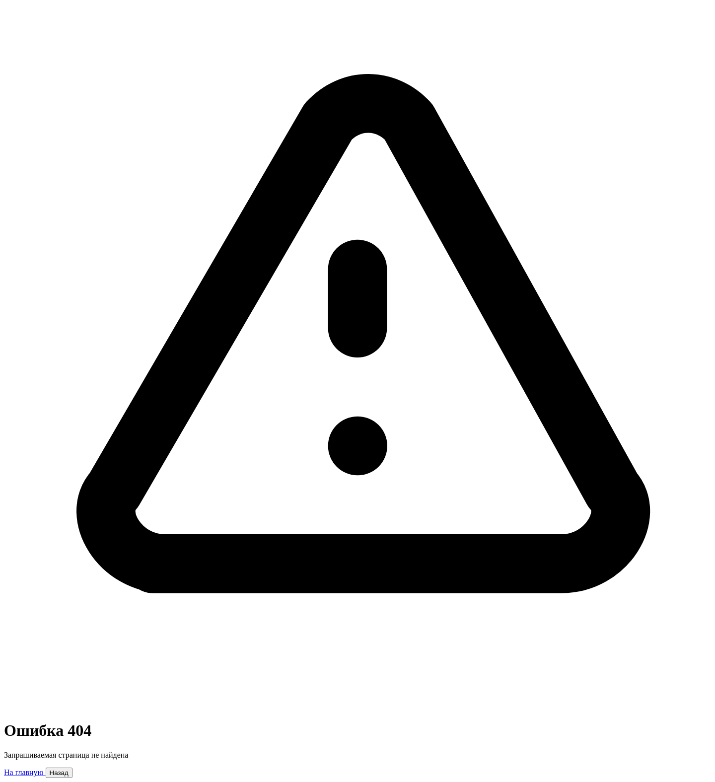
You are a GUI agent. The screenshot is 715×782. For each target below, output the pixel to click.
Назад (59, 773)
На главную (25, 772)
